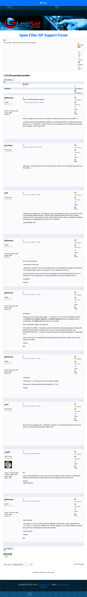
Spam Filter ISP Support (29, 42)
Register (80, 64)
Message (25, 84)
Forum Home (7, 42)
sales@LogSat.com (63, 585)
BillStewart (8, 98)
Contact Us (43, 587)
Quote (76, 109)
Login (79, 68)
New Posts (80, 45)
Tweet (6, 556)
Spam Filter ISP (17, 42)
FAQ (79, 55)
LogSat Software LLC (43, 585)
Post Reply (8, 80)
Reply (75, 114)
